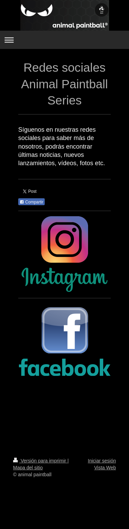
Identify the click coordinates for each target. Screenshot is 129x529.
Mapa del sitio (28, 467)
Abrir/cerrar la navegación (64, 39)
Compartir (31, 202)
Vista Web (105, 467)
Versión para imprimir (40, 460)
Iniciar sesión (102, 460)
